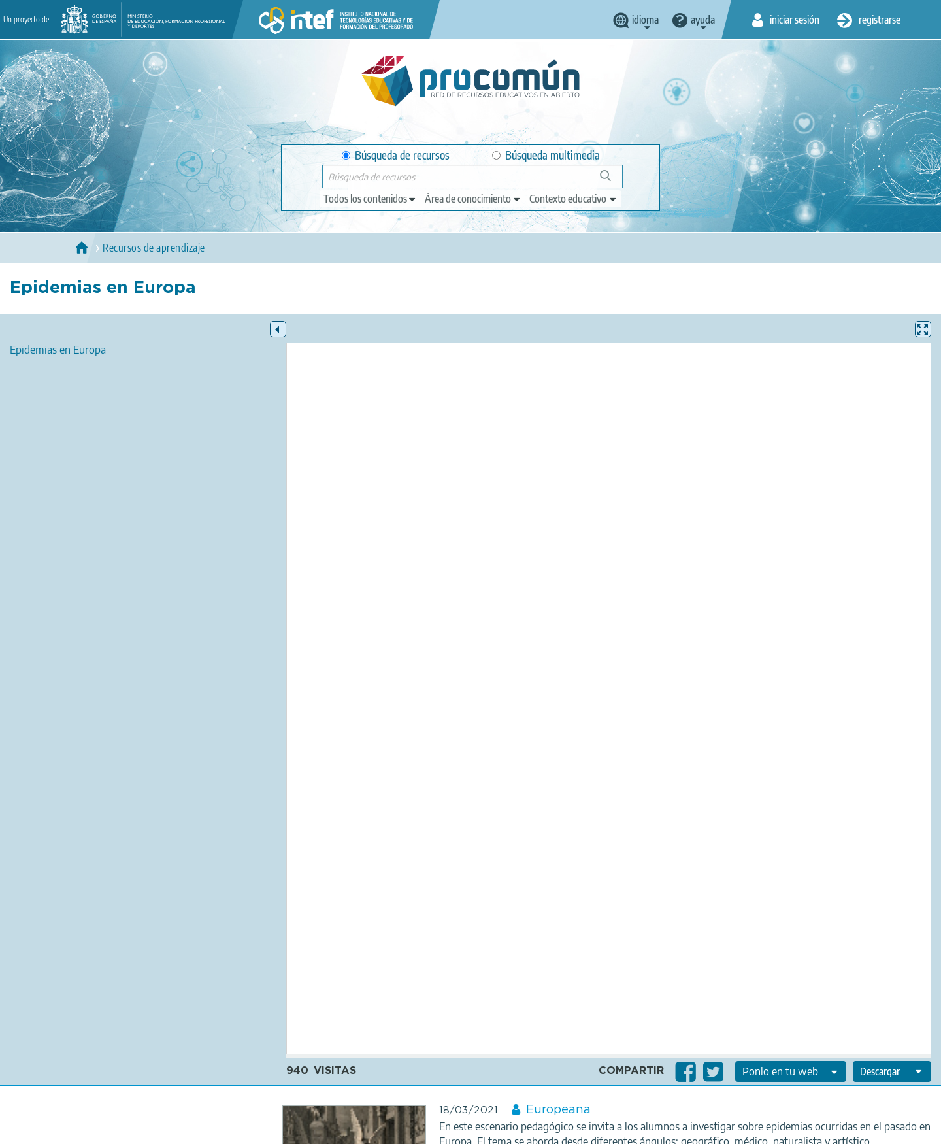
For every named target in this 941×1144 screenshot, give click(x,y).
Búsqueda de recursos (396, 155)
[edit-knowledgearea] (473, 198)
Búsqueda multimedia (546, 155)
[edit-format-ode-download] (892, 1071)
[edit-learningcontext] (573, 198)
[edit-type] (370, 198)
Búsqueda (612, 180)
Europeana (558, 1110)
